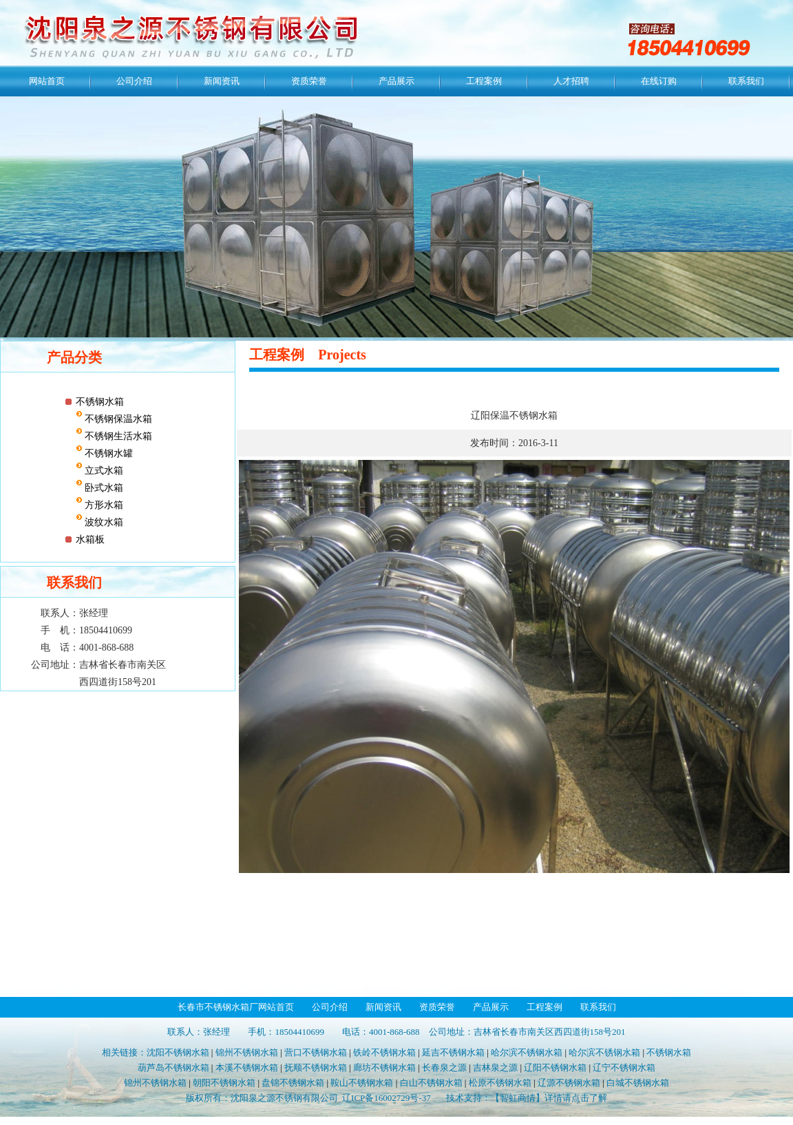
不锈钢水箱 (100, 402)
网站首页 (47, 81)
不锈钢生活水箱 (118, 436)
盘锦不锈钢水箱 (293, 1082)
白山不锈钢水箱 (431, 1082)
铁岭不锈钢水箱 (384, 1052)
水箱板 (90, 539)
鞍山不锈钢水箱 (361, 1082)
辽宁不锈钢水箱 (624, 1067)
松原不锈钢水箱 (500, 1082)
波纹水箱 (103, 522)
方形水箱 (103, 505)
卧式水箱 (103, 488)
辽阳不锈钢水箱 (555, 1067)
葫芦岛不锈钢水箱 (173, 1067)
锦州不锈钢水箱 (246, 1052)
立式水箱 (103, 470)
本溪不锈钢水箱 (246, 1067)
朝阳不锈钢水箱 (224, 1082)
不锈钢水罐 (108, 453)
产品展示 (396, 81)
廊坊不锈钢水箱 (384, 1067)
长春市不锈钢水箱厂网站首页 (236, 1007)
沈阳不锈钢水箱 (178, 1052)
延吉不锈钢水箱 (453, 1052)
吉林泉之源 (495, 1067)
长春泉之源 (444, 1067)
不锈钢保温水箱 (118, 419)
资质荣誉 (309, 81)
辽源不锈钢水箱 (569, 1082)
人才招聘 (571, 81)
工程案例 (484, 81)
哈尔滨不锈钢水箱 (526, 1052)
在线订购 (659, 81)
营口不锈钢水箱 (315, 1052)
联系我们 (746, 81)
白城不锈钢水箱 (637, 1082)
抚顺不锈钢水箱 (315, 1067)
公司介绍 (134, 81)
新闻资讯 (222, 81)
